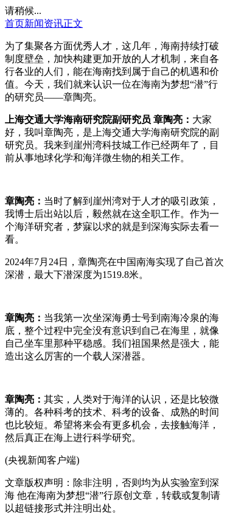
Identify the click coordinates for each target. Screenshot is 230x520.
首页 (14, 23)
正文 (73, 23)
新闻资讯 (43, 23)
